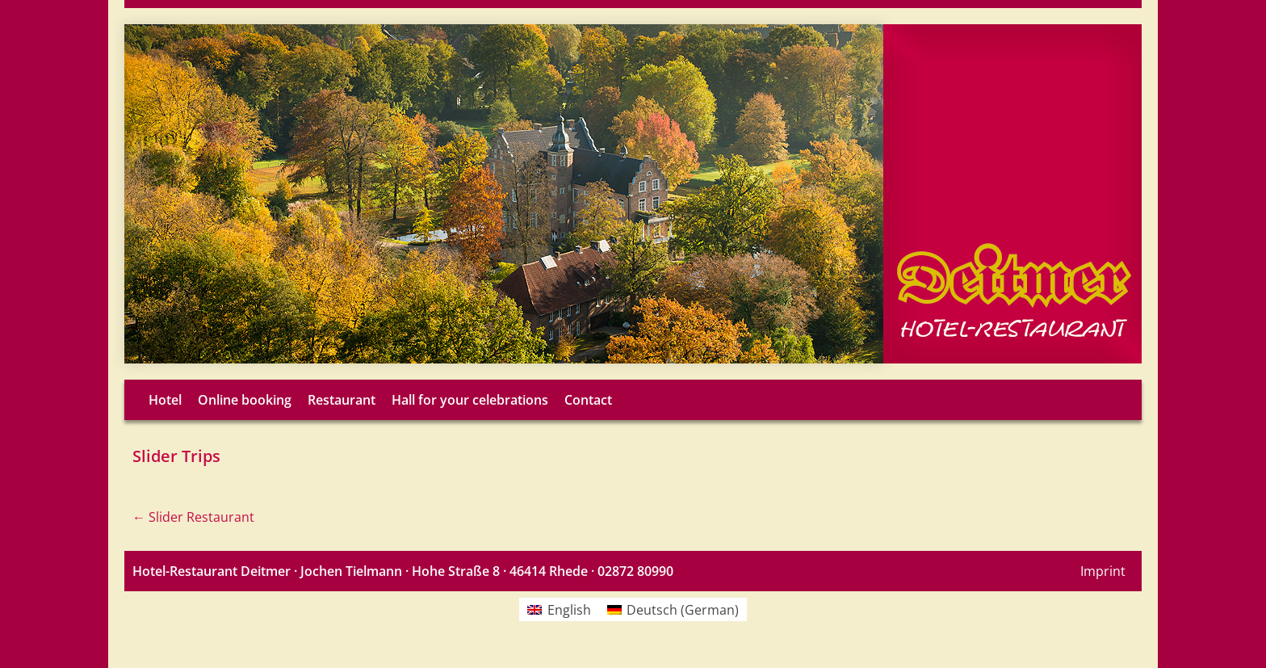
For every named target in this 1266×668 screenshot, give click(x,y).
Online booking (244, 400)
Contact (588, 400)
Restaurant (341, 400)
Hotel (165, 400)
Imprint (1103, 571)
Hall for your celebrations (470, 400)
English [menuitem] (569, 610)
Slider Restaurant (193, 517)
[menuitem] (558, 609)
